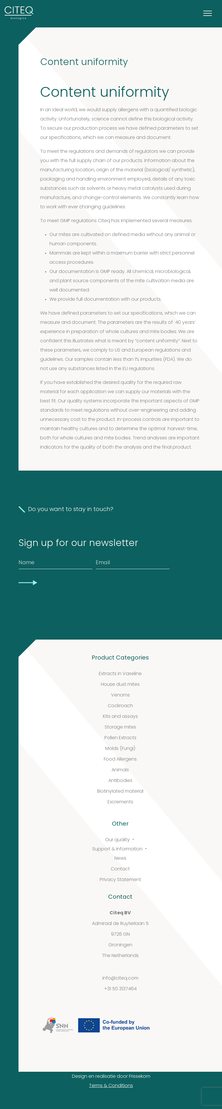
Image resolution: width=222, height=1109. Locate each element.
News (120, 858)
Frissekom (139, 1076)
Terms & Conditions (111, 1086)
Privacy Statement (120, 880)
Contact (120, 869)
